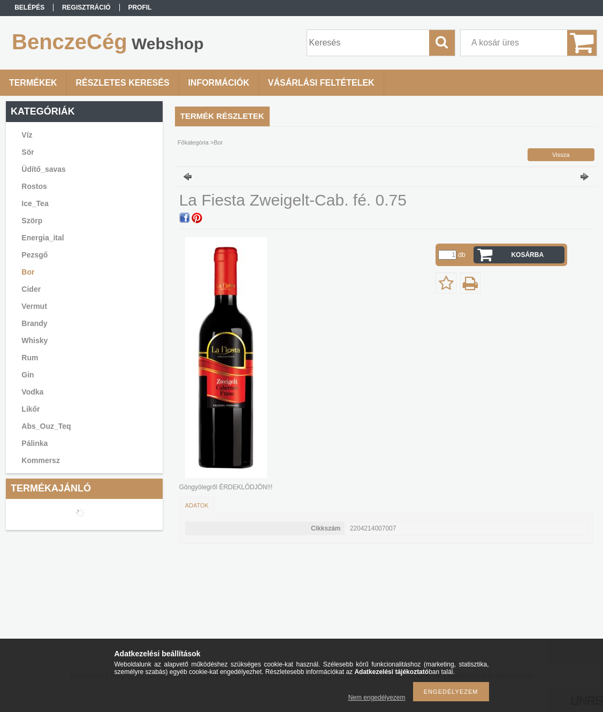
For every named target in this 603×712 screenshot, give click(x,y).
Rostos (34, 186)
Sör (27, 152)
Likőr (30, 409)
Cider (31, 289)
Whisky (34, 340)
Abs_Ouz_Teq (46, 426)
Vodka (32, 392)
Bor (27, 272)
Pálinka (34, 443)
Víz (26, 135)
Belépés (29, 7)
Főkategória (193, 142)
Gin (27, 374)
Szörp (31, 220)
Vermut (34, 306)
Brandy (34, 323)
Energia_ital (42, 237)
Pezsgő (34, 255)
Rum (29, 357)
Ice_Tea (34, 203)
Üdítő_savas (43, 169)
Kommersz (40, 460)
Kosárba (527, 255)
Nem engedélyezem (377, 697)
